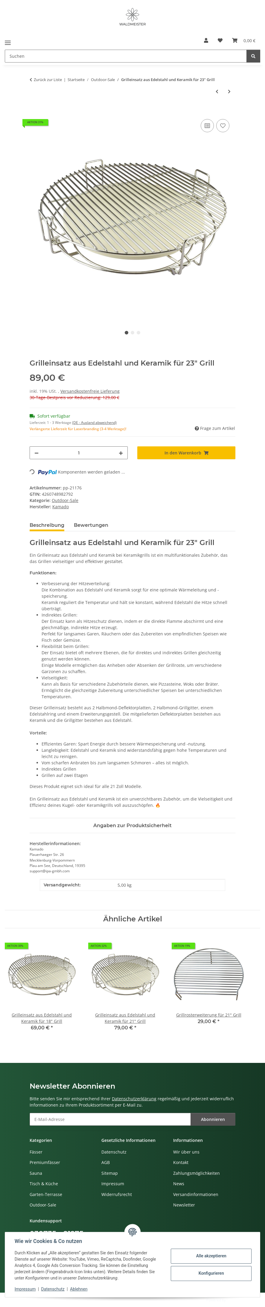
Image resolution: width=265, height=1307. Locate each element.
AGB (105, 1162)
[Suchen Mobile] (126, 56)
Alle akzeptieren (211, 1255)
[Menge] (79, 453)
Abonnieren (213, 1119)
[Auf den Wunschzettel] (222, 125)
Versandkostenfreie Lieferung (90, 391)
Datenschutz (53, 1289)
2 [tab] (132, 332)
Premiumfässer (45, 1162)
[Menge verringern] (36, 453)
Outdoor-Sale (65, 500)
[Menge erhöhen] (120, 453)
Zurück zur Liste (48, 79)
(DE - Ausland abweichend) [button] (94, 422)
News (178, 1183)
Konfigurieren (211, 1273)
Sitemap (109, 1173)
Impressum (25, 1289)
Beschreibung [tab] (47, 525)
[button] (206, 40)
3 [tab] (138, 332)
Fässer (36, 1152)
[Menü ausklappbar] (8, 40)
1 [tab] (126, 332)
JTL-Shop (234, 1300)
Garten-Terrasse (46, 1194)
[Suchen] (253, 56)
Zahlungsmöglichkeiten (196, 1173)
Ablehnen (78, 1289)
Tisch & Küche (44, 1183)
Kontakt (180, 1162)
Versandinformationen (195, 1194)
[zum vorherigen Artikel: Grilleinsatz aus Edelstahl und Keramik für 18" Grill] (217, 91)
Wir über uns (186, 1152)
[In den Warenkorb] (34, 111)
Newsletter (184, 1205)
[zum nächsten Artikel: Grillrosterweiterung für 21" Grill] (229, 91)
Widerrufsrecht (116, 1194)
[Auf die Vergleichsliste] (207, 125)
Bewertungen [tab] (91, 525)
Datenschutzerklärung (134, 1098)
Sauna (36, 1173)
